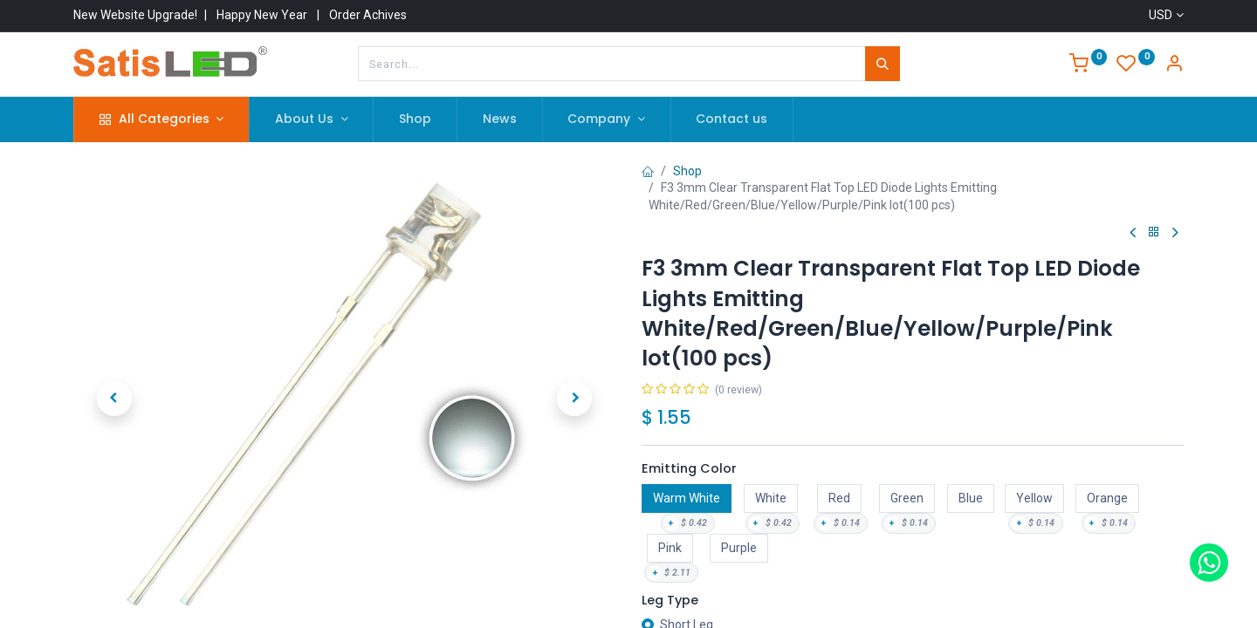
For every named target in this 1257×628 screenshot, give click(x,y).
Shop (687, 171)
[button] (114, 398)
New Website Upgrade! (135, 15)
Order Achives (368, 15)
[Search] (882, 63)
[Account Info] (1174, 65)
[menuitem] (415, 119)
